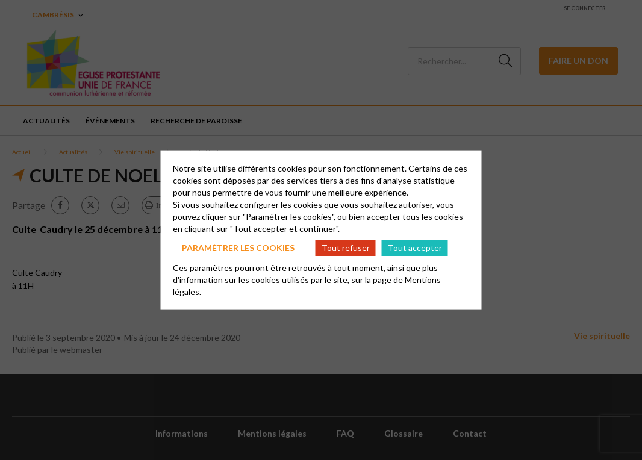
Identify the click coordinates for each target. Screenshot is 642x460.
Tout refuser (346, 248)
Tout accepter (415, 248)
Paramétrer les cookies (238, 248)
